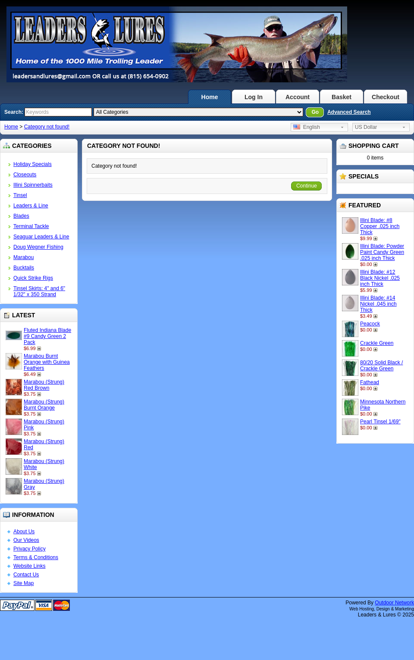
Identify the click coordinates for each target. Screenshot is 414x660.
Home (209, 97)
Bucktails (23, 268)
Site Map (23, 583)
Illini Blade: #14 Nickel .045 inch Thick (378, 304)
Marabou (23, 257)
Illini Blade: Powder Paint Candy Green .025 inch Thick (382, 252)
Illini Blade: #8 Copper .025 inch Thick (379, 226)
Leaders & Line (30, 206)
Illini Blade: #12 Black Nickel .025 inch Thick (380, 278)
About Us (23, 532)
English (306, 127)
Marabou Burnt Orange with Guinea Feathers (47, 362)
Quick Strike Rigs (33, 278)
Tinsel (20, 195)
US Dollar (366, 127)
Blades (21, 216)
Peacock (370, 324)
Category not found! (46, 127)
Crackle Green (376, 343)
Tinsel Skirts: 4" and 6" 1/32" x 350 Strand (39, 291)
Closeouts (24, 175)
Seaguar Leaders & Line (41, 237)
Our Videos (26, 540)
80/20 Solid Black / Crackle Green (381, 366)
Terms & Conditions (35, 557)
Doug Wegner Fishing (38, 247)
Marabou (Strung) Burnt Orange (44, 405)
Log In (254, 97)
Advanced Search (349, 112)
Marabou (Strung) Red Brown (44, 385)
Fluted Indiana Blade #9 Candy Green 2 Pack (47, 336)
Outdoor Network (394, 603)
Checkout (385, 97)
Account (297, 97)
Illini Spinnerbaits (33, 185)
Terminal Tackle (31, 226)
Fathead (369, 382)
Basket (341, 97)
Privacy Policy (29, 549)
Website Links (29, 566)
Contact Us (26, 575)
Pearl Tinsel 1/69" (380, 422)
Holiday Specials (32, 164)
